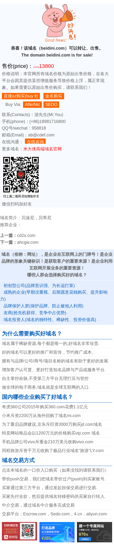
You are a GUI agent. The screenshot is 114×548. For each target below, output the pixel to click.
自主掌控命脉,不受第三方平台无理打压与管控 (45, 378)
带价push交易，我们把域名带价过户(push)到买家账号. (54, 479)
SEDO (51, 104)
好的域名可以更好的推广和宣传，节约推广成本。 (49, 352)
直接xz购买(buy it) (21, 96)
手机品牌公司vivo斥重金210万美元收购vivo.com (47, 441)
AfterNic (32, 104)
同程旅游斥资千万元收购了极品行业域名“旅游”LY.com (53, 450)
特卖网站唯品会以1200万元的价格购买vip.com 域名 (51, 433)
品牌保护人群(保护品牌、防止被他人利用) (43, 306)
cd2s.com (26, 235)
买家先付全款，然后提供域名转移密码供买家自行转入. (54, 496)
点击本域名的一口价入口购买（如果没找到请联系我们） (55, 470)
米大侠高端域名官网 (42, 149)
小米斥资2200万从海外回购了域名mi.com (41, 415)
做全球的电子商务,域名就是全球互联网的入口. (46, 387)
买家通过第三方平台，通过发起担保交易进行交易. (49, 487)
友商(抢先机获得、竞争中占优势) (35, 312)
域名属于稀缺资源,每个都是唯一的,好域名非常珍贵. (51, 343)
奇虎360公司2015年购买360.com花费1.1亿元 (45, 406)
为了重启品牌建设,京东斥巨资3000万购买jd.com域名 (52, 424)
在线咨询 (35, 141)
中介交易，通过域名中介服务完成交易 (38, 505)
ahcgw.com (27, 242)
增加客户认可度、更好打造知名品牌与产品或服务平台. (54, 369)
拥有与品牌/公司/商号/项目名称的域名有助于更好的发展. (55, 361)
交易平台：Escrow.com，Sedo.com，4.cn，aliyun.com (54, 514)
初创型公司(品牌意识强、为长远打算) (39, 285)
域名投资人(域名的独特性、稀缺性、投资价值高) (50, 319)
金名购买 (53, 96)
